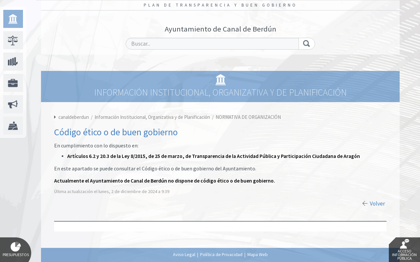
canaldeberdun (73, 117)
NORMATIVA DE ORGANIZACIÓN (248, 117)
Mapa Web (257, 254)
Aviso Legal (184, 254)
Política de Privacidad (221, 254)
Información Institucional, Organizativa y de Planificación (152, 117)
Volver (377, 203)
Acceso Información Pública (404, 250)
